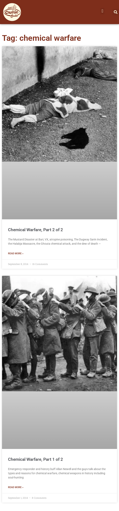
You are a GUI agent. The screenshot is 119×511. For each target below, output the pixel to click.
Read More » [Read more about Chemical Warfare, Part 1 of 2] (15, 487)
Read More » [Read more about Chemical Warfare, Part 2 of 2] (15, 253)
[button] (102, 11)
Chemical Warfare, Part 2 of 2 (35, 229)
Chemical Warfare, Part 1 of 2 (35, 459)
